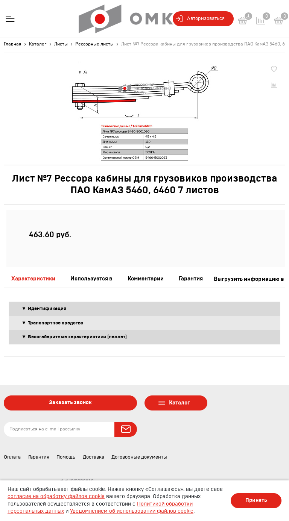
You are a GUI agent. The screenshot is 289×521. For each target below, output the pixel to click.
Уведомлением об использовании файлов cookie (131, 511)
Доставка (93, 457)
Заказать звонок (70, 402)
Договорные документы (139, 457)
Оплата (12, 457)
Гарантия (38, 457)
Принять (256, 500)
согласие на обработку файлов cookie (56, 496)
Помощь (65, 457)
